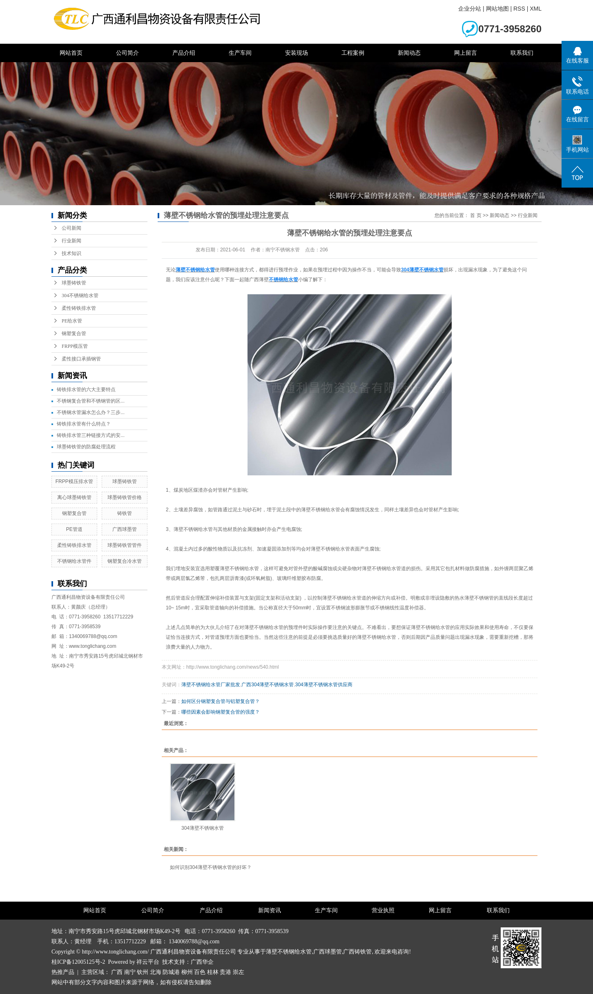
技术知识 (71, 253)
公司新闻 (71, 228)
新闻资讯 (269, 910)
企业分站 (469, 8)
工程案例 (352, 52)
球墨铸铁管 (74, 283)
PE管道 (74, 529)
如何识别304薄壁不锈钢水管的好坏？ (211, 867)
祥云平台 (147, 962)
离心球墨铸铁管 (74, 497)
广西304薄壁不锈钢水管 (267, 684)
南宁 (130, 972)
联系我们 (522, 52)
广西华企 (202, 962)
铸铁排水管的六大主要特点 (86, 389)
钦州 (142, 972)
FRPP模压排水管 (74, 481)
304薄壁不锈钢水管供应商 (323, 684)
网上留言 (465, 52)
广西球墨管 (124, 529)
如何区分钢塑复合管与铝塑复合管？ (220, 701)
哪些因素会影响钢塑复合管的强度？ (220, 712)
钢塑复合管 (74, 333)
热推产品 (62, 972)
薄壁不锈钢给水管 (289, 952)
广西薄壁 (259, 279)
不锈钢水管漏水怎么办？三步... (91, 412)
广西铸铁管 (357, 952)
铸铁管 (124, 513)
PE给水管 (72, 321)
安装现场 (296, 52)
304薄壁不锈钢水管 (202, 828)
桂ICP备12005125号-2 (78, 962)
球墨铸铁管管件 (124, 545)
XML (536, 8)
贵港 (225, 972)
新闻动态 (409, 52)
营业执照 (383, 910)
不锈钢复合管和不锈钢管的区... (91, 401)
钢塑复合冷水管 (124, 561)
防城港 (171, 972)
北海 (155, 972)
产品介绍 (183, 52)
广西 (117, 972)
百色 (199, 972)
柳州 (187, 972)
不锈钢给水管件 (74, 561)
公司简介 (127, 52)
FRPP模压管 (75, 346)
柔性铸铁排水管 (79, 308)
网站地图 (497, 8)
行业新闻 (71, 241)
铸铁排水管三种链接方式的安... (91, 435)
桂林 (212, 972)
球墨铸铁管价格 (124, 497)
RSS (519, 8)
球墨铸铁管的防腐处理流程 (86, 447)
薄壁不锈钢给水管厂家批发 (210, 684)
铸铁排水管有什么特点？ (84, 424)
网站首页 (71, 52)
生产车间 (240, 52)
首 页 (475, 215)
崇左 (238, 972)
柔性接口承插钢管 (81, 359)
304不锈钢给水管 (80, 295)
